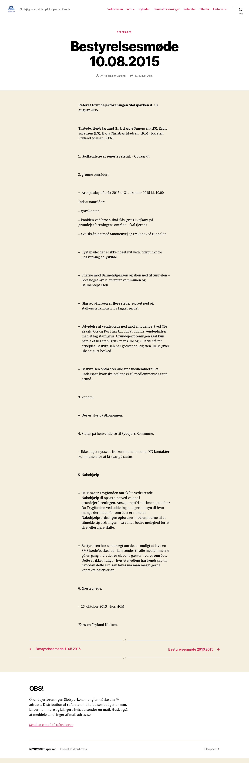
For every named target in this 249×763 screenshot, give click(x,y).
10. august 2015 (144, 80)
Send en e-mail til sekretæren (52, 730)
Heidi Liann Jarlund (114, 80)
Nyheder (144, 11)
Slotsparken (48, 754)
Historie (218, 11)
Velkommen (115, 11)
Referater (190, 11)
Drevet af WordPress (74, 754)
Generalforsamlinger (167, 11)
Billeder (204, 11)
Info (129, 11)
